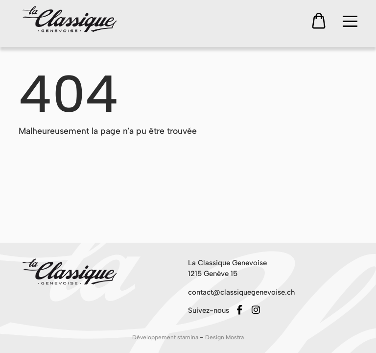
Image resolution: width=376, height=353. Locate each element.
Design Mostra (224, 337)
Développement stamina (166, 337)
